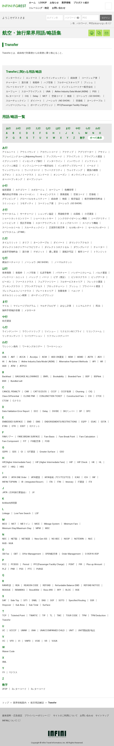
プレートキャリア (15, 87)
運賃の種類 (92, 170)
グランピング (9, 198)
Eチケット (35, 426)
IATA (4, 477)
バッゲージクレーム (16, 105)
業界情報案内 (19, 702)
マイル (5, 305)
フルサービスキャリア (68, 82)
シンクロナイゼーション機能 (72, 218)
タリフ (25, 242)
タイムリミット (10, 242)
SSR (92, 600)
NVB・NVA (7, 543)
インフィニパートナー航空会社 (77, 87)
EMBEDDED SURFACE (12, 421)
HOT (4, 466)
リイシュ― (50, 331)
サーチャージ (26, 214)
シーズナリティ (99, 218)
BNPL (46, 376)
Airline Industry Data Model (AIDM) (71, 91)
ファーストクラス (24, 281)
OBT (16, 554)
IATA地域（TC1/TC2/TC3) (57, 477)
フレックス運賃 (94, 281)
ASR (4, 366)
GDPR (5, 451)
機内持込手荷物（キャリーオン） (19, 194)
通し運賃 (53, 251)
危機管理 (69, 189)
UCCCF (13, 630)
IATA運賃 (35, 477)
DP (80, 411)
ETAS (4, 426)
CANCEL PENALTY (11, 391)
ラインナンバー (10, 331)
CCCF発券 (66, 391)
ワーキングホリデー (32, 346)
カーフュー (11, 91)
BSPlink (97, 376)
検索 (108, 6)
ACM (44, 357)
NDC (4, 538)
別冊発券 (62, 291)
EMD (29, 421)
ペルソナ (75, 291)
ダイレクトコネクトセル (57, 247)
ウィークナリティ (53, 170)
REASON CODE (31, 585)
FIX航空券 (36, 441)
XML (4, 662)
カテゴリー (21, 189)
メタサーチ (30, 310)
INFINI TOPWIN (9, 482)
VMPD (28, 641)
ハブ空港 (48, 82)
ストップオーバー (69, 223)
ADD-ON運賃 (57, 357)
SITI (25, 600)
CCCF (54, 391)
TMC (59, 615)
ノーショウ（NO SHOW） (58, 100)
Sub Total (33, 605)
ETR (14, 426)
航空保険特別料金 (93, 198)
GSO (62, 451)
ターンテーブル (95, 100)
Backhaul (6, 376)
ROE (77, 590)
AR (101, 361)
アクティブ (67, 152)
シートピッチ (9, 223)
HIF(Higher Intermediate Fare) (16, 462)
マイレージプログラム (24, 305)
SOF (52, 600)
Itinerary (69, 482)
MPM (38, 528)
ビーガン (6, 281)
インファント (91, 161)
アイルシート (9, 152)
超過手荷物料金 (10, 251)
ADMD (80, 357)
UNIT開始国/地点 (86, 630)
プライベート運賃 (91, 286)
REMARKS (20, 590)
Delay (35, 96)
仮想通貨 (6, 189)
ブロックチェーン (56, 286)
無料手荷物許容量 (11, 310)
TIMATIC (33, 615)
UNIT (71, 630)
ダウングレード (81, 247)
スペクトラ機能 (90, 223)
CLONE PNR (29, 396)
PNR (13, 569)
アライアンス (73, 156)
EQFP (84, 421)
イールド (52, 87)
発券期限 (6, 272)
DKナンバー (69, 411)
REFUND (47, 585)
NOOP (67, 538)
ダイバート (36, 100)
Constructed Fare (75, 396)
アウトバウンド (28, 152)
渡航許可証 (67, 251)
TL (51, 615)
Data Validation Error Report (15, 411)
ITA (51, 482)
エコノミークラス (24, 174)
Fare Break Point (67, 436)
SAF (4, 600)
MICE (37, 524)
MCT (45, 96)
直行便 (25, 82)
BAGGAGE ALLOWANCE (27, 376)
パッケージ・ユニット (13, 277)
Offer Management (31, 554)
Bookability (58, 376)
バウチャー (61, 272)
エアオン (6, 174)
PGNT (71, 564)
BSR (4, 381)
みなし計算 (65, 305)
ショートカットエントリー (15, 218)
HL (100, 462)
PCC (4, 564)
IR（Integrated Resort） (33, 482)
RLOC (68, 590)
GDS (14, 451)
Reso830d (34, 590)
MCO (4, 524)
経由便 (74, 78)
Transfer (6, 620)
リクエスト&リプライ (71, 331)
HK (93, 462)
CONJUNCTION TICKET (50, 396)
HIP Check (82, 462)
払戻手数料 (45, 272)
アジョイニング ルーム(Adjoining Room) (22, 156)
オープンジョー (34, 179)
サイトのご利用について (65, 715)
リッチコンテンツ (11, 336)
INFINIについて (9, 720)
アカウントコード (49, 152)
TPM (84, 615)
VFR (12, 641)
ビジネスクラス (79, 277)
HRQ (13, 466)
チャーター (11, 82)
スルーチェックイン (16, 100)
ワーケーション (54, 346)
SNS (44, 600)
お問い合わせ (86, 715)
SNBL (34, 600)
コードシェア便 (89, 78)
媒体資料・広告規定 (12, 715)
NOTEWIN (79, 538)
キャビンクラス (48, 194)
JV (33, 492)
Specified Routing (77, 600)
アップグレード (54, 156)
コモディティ (26, 203)
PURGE (39, 569)
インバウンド (73, 161)
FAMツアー (7, 436)
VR (45, 641)
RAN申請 (6, 585)
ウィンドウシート (11, 170)
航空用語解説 (37, 702)
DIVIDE (55, 411)
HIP (71, 462)
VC (3, 641)
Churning (80, 391)
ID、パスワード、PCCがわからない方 (90, 23)
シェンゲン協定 (45, 214)
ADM (70, 357)
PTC (30, 569)
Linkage (6, 513)
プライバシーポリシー (35, 715)
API (94, 361)
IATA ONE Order (19, 477)
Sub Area (20, 605)
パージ (45, 277)
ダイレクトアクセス (79, 242)
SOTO (61, 600)
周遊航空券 (63, 214)
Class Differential (10, 396)
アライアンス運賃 (93, 156)
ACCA (22, 357)
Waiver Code (8, 651)
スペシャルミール (11, 227)
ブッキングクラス (11, 286)
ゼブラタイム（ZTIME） (14, 232)
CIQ (26, 96)
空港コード (57, 96)
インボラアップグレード (70, 165)
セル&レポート (76, 227)
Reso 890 (48, 590)
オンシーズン (60, 174)
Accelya (34, 357)
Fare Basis (49, 436)
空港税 (79, 100)
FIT (24, 441)
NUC (90, 538)
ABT (13, 357)
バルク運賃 (101, 272)
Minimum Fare (71, 524)
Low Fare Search (22, 513)
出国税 (76, 214)
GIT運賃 (31, 451)
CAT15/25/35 (39, 391)
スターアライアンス (32, 91)
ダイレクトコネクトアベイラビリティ (21, 247)
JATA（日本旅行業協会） (14, 492)
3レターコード (13, 96)
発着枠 (36, 82)
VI (19, 641)
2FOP (4, 689)
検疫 (69, 96)
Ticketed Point (18, 615)
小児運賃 (89, 214)
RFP (59, 590)
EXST (22, 426)
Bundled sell (16, 381)
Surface (46, 605)
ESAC (93, 421)
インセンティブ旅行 (32, 161)
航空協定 (75, 198)
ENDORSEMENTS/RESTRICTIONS (61, 421)
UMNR (24, 630)
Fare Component (10, 441)
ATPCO (23, 366)
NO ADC (56, 538)
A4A (4, 357)
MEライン (25, 524)
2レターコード (19, 689)
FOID (47, 441)
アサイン (102, 152)
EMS (38, 421)
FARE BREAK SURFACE (29, 436)
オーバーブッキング (12, 179)
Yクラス (13, 672)
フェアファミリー (47, 281)
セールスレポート (97, 227)
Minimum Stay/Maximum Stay (16, 528)
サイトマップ (102, 715)
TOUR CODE (71, 615)
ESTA (103, 421)
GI (22, 451)
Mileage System (52, 524)
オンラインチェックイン (54, 78)
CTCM (5, 400)
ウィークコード (32, 170)
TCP (4, 615)
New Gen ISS (41, 538)
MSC (47, 528)
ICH (86, 477)
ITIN (59, 482)
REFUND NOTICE (92, 585)
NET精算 (26, 538)
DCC (36, 411)
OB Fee (5, 554)
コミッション (9, 203)
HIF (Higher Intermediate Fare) (50, 462)
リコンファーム (36, 87)
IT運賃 (81, 482)
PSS (94, 91)
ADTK (90, 357)
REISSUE (6, 590)
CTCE (99, 396)
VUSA (54, 641)
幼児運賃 (6, 321)
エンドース (31, 78)
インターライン (14, 78)
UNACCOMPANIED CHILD (52, 630)
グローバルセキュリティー (33, 198)
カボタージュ (38, 189)
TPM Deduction (98, 615)
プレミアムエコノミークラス (16, 291)
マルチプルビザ (48, 305)
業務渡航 (64, 194)
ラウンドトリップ (31, 331)
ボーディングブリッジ (41, 105)
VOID (37, 641)
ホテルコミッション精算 (14, 295)
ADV (100, 357)
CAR (27, 391)
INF (94, 477)
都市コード (83, 251)
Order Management (71, 554)
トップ (5, 702)
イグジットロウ (10, 161)
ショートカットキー (43, 218)
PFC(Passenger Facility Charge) (72, 105)
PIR (80, 564)
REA (17, 585)
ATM (13, 366)
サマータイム (9, 214)
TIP (43, 615)
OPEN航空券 (51, 554)
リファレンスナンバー (58, 336)
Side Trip (15, 600)
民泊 (98, 305)
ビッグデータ (98, 277)
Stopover (6, 605)
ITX (90, 482)
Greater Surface (47, 451)
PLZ (4, 569)
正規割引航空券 (57, 227)
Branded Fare (74, 376)
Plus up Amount (94, 564)
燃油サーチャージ (11, 262)
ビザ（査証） (60, 277)
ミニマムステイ (83, 305)
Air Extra (13, 361)
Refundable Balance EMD (67, 585)
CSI (90, 396)
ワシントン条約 (10, 346)
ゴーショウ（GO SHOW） (89, 96)
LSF (37, 513)
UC (3, 630)
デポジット (39, 251)
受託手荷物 (25, 223)
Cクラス (17, 400)
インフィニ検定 (10, 165)
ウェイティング (74, 170)
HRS (22, 466)
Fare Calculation (87, 436)
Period (26, 564)
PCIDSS (14, 564)
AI (3, 361)
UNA (48, 91)
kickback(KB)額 (9, 503)
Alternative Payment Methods (73, 361)
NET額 (14, 538)
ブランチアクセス (33, 286)
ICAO (77, 477)
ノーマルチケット (63, 262)
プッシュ (88, 82)
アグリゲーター (86, 152)
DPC (88, 411)
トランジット (100, 251)
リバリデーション (33, 336)
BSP (88, 376)
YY (3, 672)
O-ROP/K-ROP (92, 554)
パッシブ (33, 277)
